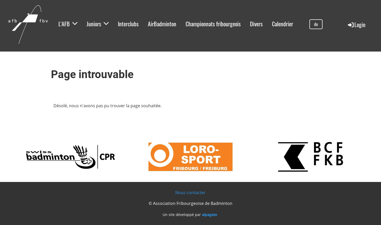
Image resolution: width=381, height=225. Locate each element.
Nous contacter (190, 192)
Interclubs (128, 24)
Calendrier (282, 24)
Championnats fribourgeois (213, 24)
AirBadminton (162, 24)
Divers (256, 24)
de (316, 24)
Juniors (98, 24)
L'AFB (67, 24)
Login (356, 24)
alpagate (209, 214)
